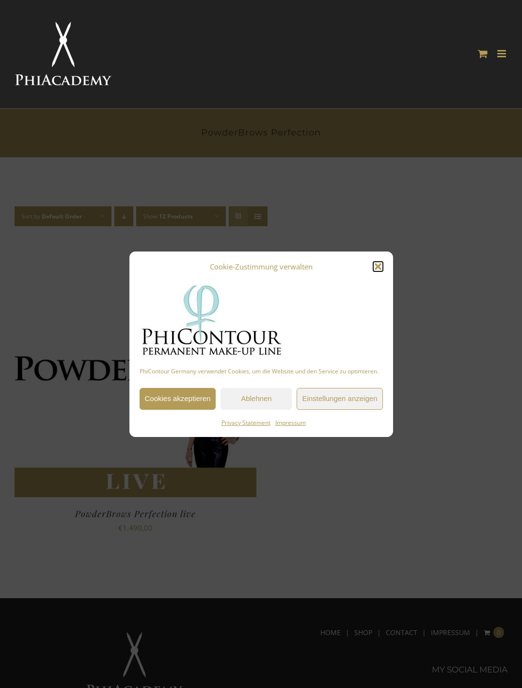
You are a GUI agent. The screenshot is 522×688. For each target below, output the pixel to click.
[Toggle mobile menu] (502, 54)
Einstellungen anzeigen (339, 398)
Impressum (290, 423)
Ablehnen (256, 398)
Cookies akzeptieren (178, 398)
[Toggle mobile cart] (483, 54)
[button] (378, 266)
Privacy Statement (245, 423)
